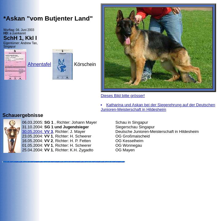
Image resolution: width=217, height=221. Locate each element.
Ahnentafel (39, 64)
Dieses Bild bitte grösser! (123, 95)
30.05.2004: (37, 131)
